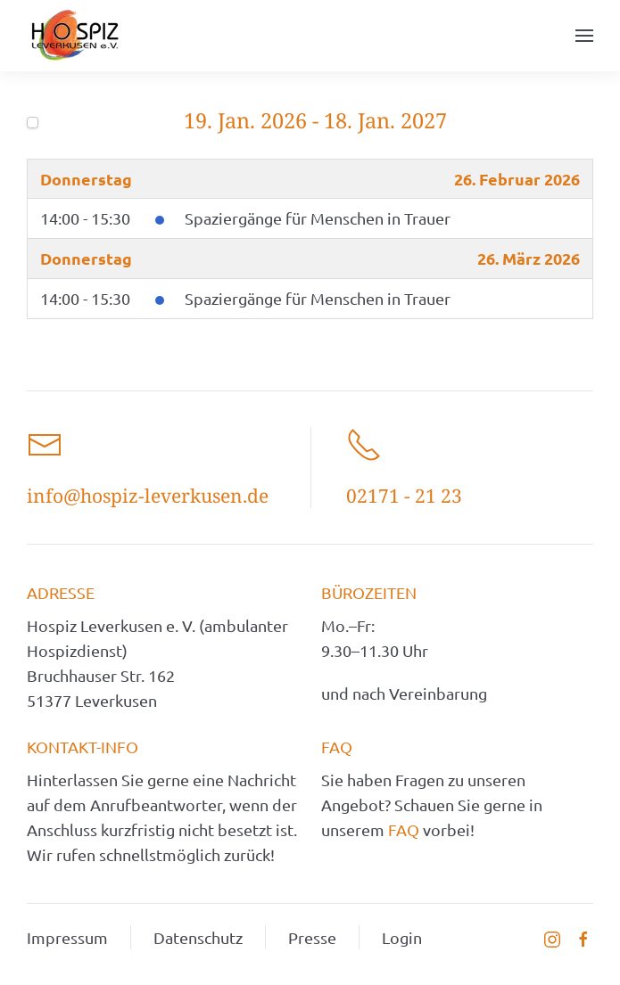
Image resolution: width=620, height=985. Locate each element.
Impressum (67, 937)
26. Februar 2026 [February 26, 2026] (517, 178)
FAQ (405, 829)
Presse (312, 937)
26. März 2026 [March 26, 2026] (528, 258)
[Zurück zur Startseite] (74, 35)
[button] (584, 35)
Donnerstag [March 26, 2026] (86, 258)
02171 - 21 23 (404, 495)
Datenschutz (198, 937)
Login (402, 937)
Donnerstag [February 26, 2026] (86, 178)
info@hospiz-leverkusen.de (148, 495)
